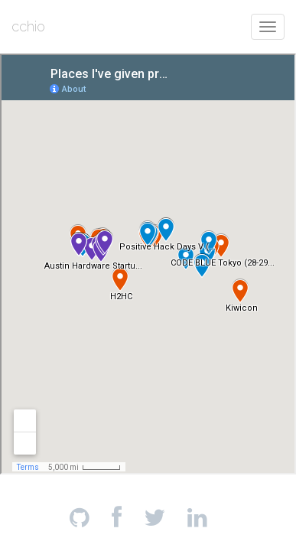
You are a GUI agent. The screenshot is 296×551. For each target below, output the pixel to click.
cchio (28, 26)
